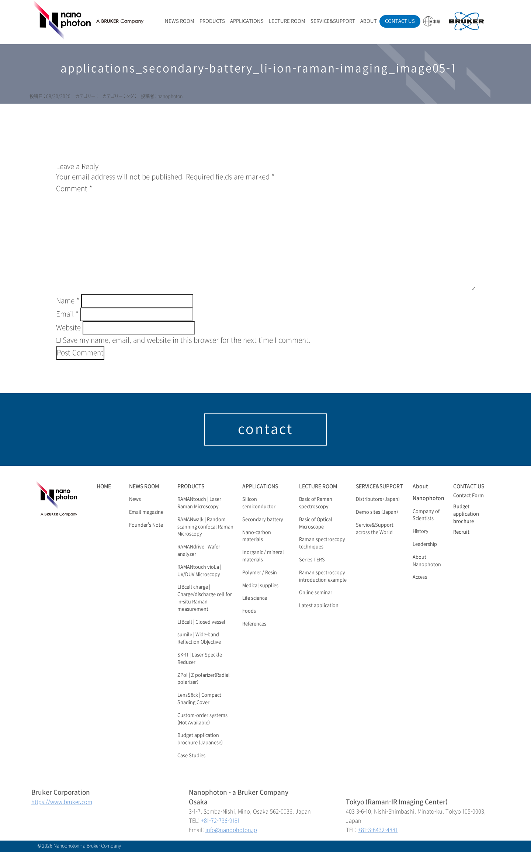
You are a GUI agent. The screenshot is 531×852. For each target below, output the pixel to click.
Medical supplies (260, 586)
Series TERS (312, 560)
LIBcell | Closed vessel (201, 622)
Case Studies (191, 756)
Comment (74, 188)
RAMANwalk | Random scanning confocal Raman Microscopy (205, 527)
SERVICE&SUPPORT (332, 21)
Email (67, 314)
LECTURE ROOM (287, 21)
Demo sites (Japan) (377, 512)
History (420, 531)
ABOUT (368, 21)
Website (68, 327)
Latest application (319, 606)
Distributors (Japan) (378, 499)
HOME (104, 486)
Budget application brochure (466, 514)
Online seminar (315, 593)
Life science (254, 598)
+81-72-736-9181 (220, 820)
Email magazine (146, 512)
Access (420, 577)
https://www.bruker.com (61, 802)
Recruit (461, 532)
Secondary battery (262, 520)
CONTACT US (400, 21)
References (254, 624)
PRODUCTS (212, 21)
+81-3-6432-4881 (378, 830)
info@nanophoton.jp (231, 830)
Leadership (425, 544)
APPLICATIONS (247, 21)
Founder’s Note (146, 525)
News (135, 499)
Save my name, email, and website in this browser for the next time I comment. (186, 340)
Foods (249, 611)
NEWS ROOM (179, 21)
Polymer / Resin (259, 573)
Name (67, 301)
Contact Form (468, 496)
